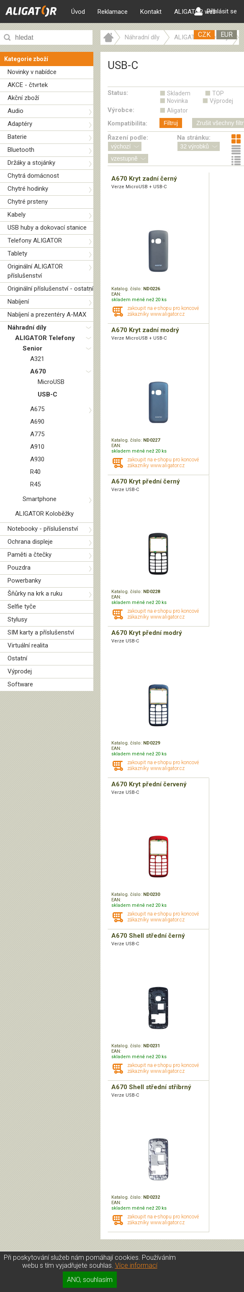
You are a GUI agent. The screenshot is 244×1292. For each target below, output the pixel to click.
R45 (35, 484)
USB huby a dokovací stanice (47, 227)
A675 (37, 409)
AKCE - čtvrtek (28, 85)
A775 (37, 434)
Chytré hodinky (28, 188)
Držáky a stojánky (31, 162)
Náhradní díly (27, 327)
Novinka (177, 100)
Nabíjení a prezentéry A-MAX (47, 314)
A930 (37, 459)
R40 (35, 472)
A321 (37, 359)
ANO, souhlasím (90, 1280)
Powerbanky (24, 580)
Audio (15, 111)
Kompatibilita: (127, 123)
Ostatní (17, 658)
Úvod (78, 11)
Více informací (136, 1265)
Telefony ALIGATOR (35, 240)
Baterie (17, 137)
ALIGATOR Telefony (45, 338)
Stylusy (17, 619)
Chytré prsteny (28, 201)
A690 (37, 421)
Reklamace (113, 11)
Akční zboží (23, 98)
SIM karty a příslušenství (41, 632)
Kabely (17, 214)
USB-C (47, 394)
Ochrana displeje (30, 541)
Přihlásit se (215, 11)
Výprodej (20, 671)
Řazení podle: (128, 137)
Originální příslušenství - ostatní (50, 288)
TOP (218, 93)
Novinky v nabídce (32, 72)
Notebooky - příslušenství (43, 528)
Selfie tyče (22, 606)
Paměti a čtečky (29, 554)
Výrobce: (121, 110)
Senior (32, 348)
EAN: (116, 294)
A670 (38, 371)
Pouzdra (19, 567)
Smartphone (40, 499)
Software (20, 684)
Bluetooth (21, 150)
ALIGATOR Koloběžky (44, 513)
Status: (118, 93)
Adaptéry (20, 124)
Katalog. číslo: (127, 289)
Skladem (178, 93)
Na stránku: (194, 137)
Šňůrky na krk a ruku (35, 593)
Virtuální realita (28, 645)
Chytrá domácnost (33, 175)
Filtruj (171, 123)
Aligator (177, 110)
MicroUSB (51, 382)
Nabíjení (18, 301)
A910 (37, 446)
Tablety (17, 253)
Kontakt (151, 11)
